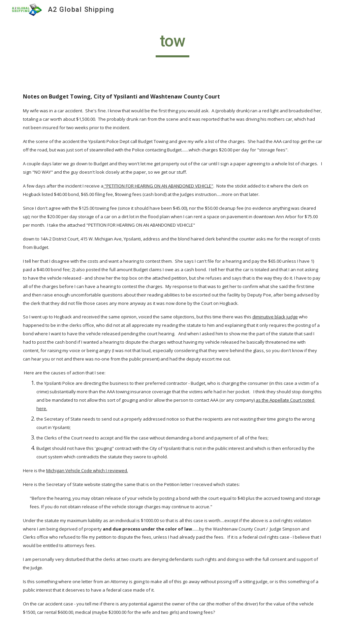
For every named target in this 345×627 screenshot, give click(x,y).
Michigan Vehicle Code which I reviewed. (87, 470)
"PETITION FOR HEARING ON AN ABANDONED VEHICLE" (158, 186)
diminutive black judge (275, 317)
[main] (172, 44)
